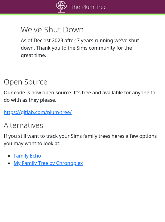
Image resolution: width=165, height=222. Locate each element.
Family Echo (27, 155)
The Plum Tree (88, 6)
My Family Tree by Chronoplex (48, 163)
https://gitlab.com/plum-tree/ (38, 112)
